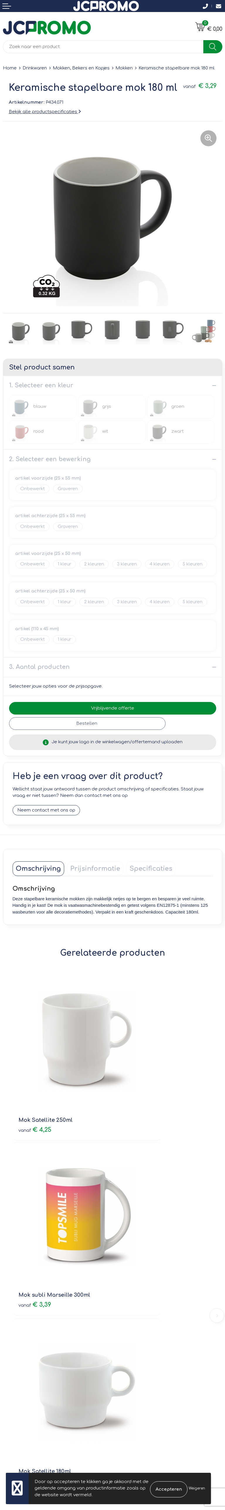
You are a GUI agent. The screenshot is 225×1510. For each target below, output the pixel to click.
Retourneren (16, 1372)
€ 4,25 (34, 1081)
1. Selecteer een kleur (41, 385)
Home (10, 68)
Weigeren (197, 1488)
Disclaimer (127, 1380)
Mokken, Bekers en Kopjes (81, 68)
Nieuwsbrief (128, 1275)
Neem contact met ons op (46, 810)
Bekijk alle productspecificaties (45, 111)
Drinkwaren (35, 68)
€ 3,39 (135, 1081)
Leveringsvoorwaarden (140, 1355)
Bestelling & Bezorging (28, 1363)
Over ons (125, 1266)
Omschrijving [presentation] (38, 868)
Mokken (124, 68)
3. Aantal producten (39, 667)
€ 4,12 (34, 1208)
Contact (12, 1355)
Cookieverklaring (133, 1363)
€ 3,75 (135, 1208)
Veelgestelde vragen (138, 1283)
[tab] (38, 868)
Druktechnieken (132, 1292)
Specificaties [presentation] (150, 868)
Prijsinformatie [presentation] (95, 868)
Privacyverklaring (134, 1372)
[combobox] (103, 46)
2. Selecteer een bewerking (50, 459)
